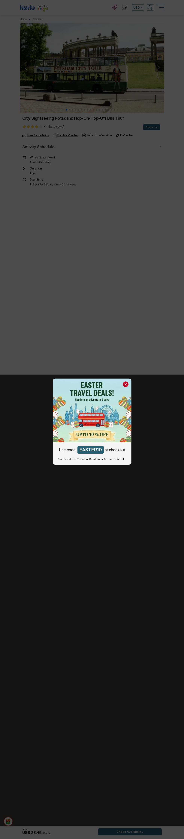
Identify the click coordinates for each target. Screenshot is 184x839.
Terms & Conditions (90, 459)
